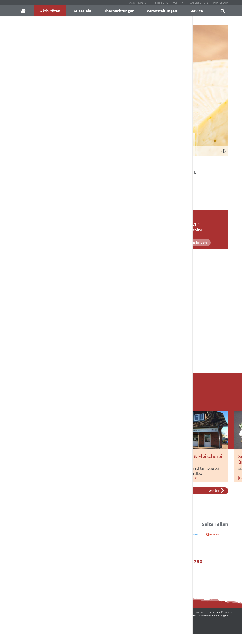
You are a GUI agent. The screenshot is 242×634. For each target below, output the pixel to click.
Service (196, 11)
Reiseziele (82, 11)
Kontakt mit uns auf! (143, 570)
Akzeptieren (121, 625)
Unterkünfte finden (188, 242)
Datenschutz (199, 3)
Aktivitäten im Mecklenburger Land (79, 172)
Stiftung (161, 3)
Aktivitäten (50, 11)
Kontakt (178, 3)
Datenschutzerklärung (117, 615)
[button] (173, 534)
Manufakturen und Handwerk (174, 172)
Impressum (220, 3)
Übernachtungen (118, 11)
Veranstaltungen (162, 11)
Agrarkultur (138, 3)
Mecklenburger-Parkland (32, 172)
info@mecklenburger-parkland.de (66, 561)
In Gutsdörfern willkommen (129, 172)
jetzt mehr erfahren (32, 477)
